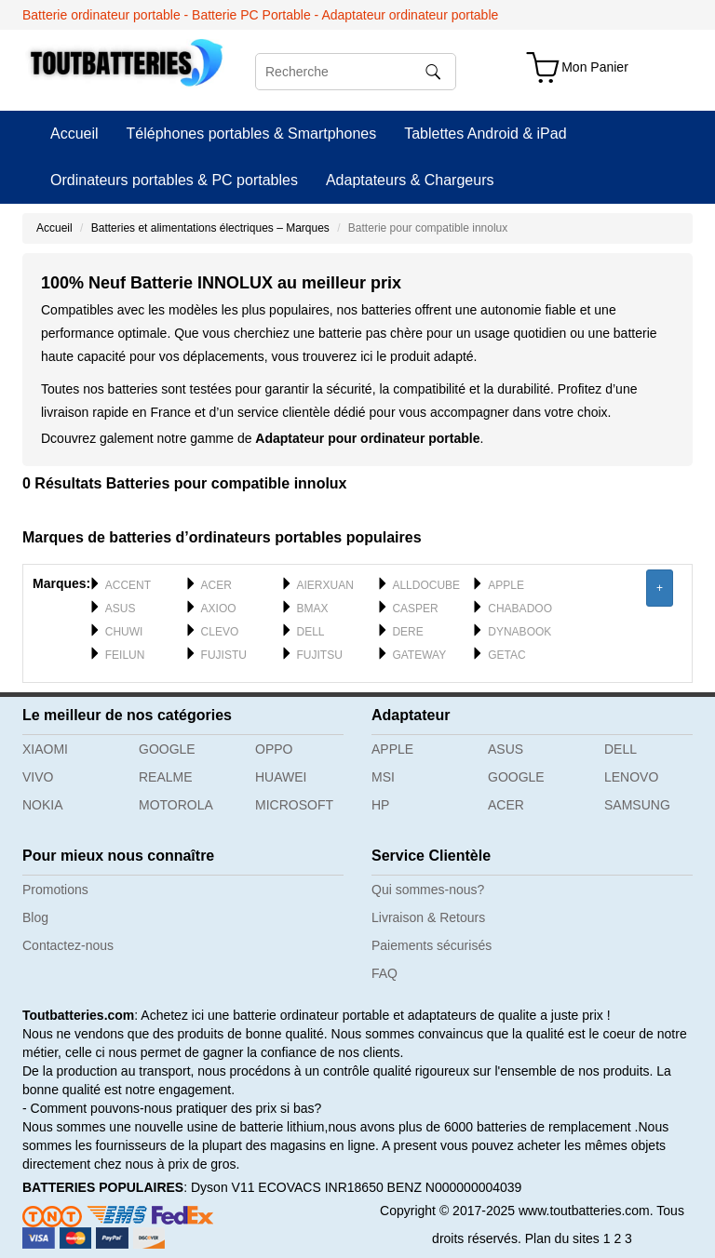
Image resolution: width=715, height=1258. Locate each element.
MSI (383, 777)
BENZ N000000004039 (454, 1187)
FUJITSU (320, 655)
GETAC (506, 655)
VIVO (37, 777)
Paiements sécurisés (431, 945)
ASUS (120, 608)
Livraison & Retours (428, 917)
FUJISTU (224, 655)
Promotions (55, 889)
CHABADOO (520, 608)
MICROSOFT (294, 804)
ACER (216, 585)
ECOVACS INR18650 (320, 1187)
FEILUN (125, 655)
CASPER (415, 608)
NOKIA (42, 804)
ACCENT (128, 585)
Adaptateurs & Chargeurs (410, 180)
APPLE (506, 585)
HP (380, 804)
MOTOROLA (176, 804)
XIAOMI (45, 749)
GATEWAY (419, 655)
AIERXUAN (325, 585)
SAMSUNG (637, 804)
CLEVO (220, 631)
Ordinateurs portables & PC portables (174, 180)
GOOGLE (167, 749)
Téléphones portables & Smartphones (252, 133)
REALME (166, 777)
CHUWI (124, 631)
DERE (407, 631)
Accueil (74, 133)
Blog (35, 917)
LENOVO (631, 777)
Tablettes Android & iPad (485, 133)
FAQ (384, 973)
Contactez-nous (68, 945)
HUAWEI (280, 777)
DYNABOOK (519, 631)
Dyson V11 (222, 1187)
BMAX (313, 608)
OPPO (273, 749)
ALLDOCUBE (426, 585)
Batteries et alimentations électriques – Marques (210, 227)
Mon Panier (594, 67)
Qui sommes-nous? (427, 889)
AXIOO (218, 608)
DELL (311, 631)
